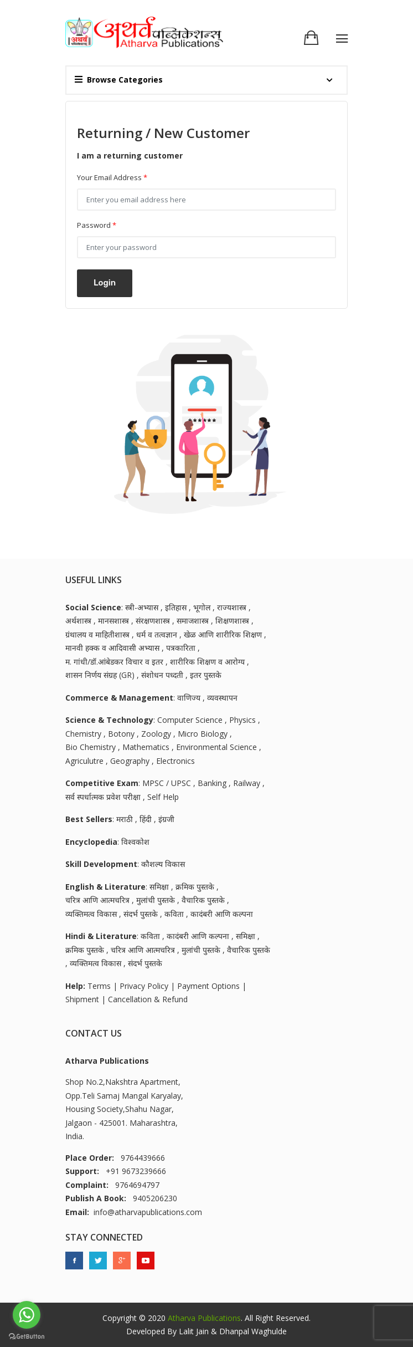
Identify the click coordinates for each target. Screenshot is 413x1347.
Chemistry (83, 733)
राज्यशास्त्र (231, 607)
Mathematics (145, 747)
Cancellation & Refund (148, 999)
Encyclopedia (91, 841)
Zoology (156, 733)
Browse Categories (119, 79)
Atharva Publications (204, 1318)
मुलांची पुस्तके (155, 900)
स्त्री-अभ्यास (141, 607)
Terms (99, 986)
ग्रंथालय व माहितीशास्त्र (97, 634)
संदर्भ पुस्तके (140, 914)
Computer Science (190, 720)
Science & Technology (109, 720)
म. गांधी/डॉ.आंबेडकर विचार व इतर (114, 661)
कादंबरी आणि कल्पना (221, 914)
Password (96, 225)
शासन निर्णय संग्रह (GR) (100, 675)
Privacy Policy (144, 986)
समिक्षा (159, 886)
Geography (129, 761)
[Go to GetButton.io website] (26, 1336)
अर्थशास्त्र (78, 620)
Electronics (175, 761)
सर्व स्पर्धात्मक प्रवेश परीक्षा (103, 797)
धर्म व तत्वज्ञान (156, 634)
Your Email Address (112, 177)
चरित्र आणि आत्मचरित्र (97, 900)
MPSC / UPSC (166, 783)
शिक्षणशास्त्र (232, 620)
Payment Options (208, 986)
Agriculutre (84, 761)
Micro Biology (203, 733)
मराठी (124, 819)
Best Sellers (88, 819)
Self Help (163, 797)
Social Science (93, 607)
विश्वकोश (135, 841)
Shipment (82, 999)
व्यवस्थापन (222, 697)
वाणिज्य (188, 697)
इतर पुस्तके (205, 675)
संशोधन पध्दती (162, 675)
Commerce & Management (119, 697)
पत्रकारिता (180, 647)
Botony (121, 733)
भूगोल (201, 607)
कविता (174, 914)
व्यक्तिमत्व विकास (91, 914)
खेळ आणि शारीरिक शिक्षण (223, 634)
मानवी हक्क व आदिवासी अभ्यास (112, 647)
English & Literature (105, 886)
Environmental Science (216, 747)
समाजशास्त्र (193, 620)
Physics (242, 720)
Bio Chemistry (90, 747)
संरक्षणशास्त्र (153, 620)
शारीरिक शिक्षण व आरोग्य (207, 661)
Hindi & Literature (101, 936)
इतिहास (176, 607)
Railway (246, 783)
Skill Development (101, 864)
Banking (212, 783)
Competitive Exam (101, 783)
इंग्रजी (166, 819)
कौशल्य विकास (163, 864)
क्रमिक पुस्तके (194, 886)
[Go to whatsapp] (26, 1315)
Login (105, 283)
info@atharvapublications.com (148, 1212)
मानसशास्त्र (113, 620)
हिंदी (146, 819)
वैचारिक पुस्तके (203, 900)
